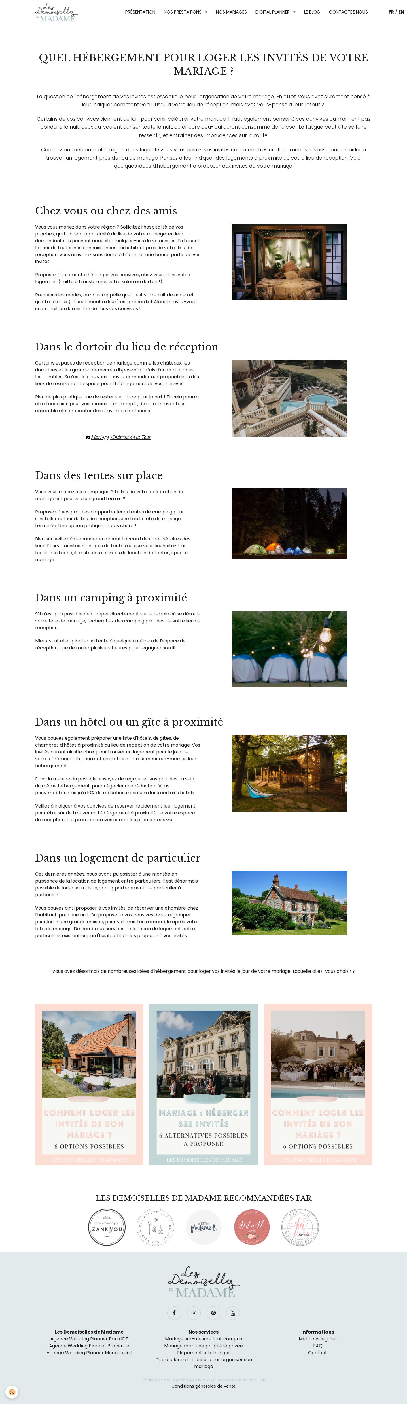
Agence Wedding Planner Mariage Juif (89, 1352)
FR (391, 12)
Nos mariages (231, 12)
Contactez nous (348, 12)
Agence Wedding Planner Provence (89, 1345)
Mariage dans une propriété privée (203, 1345)
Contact (317, 1352)
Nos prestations (183, 12)
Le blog (312, 12)
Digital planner (273, 12)
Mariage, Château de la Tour (121, 437)
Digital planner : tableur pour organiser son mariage (203, 1363)
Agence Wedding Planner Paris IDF (89, 1339)
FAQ (318, 1345)
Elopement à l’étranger (203, 1352)
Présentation (140, 12)
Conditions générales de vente (203, 1386)
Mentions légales (318, 1339)
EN (401, 12)
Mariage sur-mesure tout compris (203, 1339)
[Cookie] (12, 1392)
